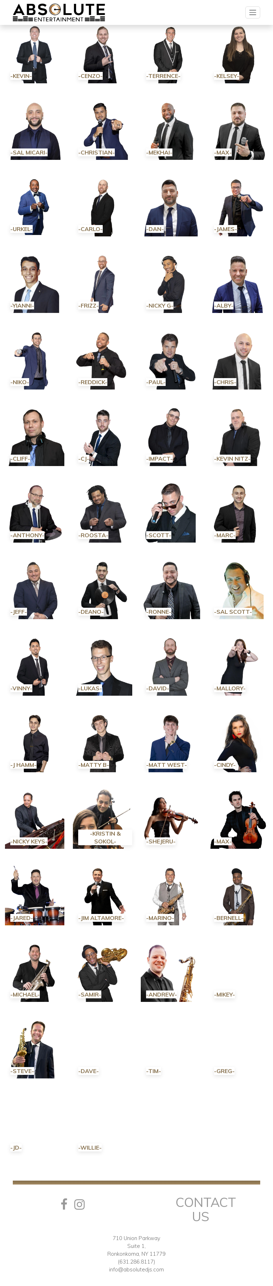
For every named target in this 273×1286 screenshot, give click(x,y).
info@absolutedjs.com (136, 1269)
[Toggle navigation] (252, 12)
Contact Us (206, 1209)
